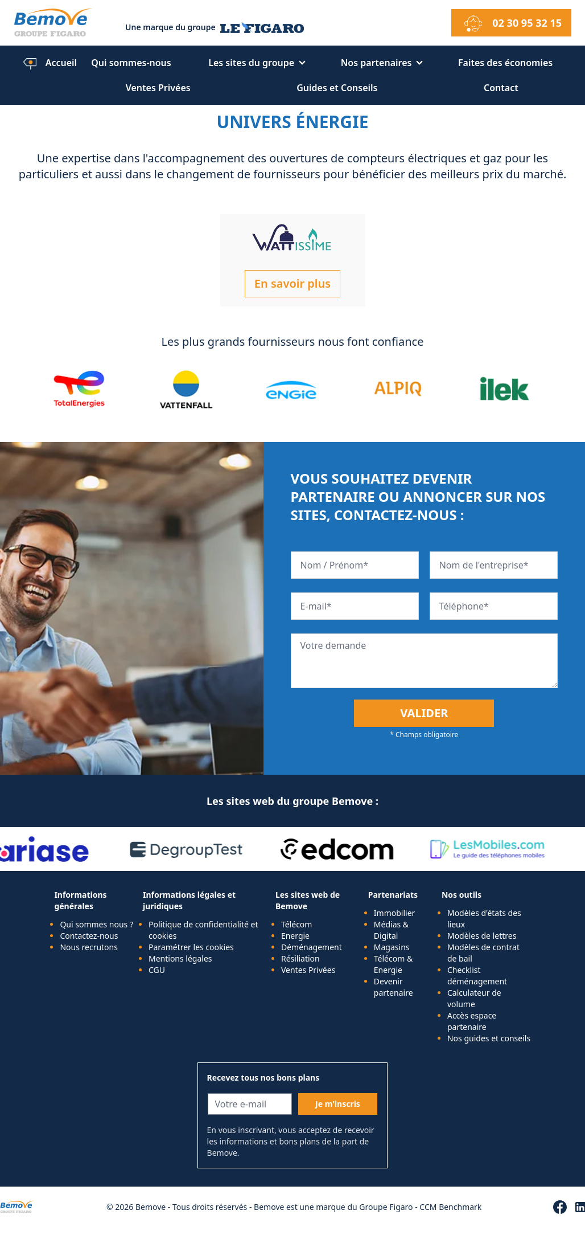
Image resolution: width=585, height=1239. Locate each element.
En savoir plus (292, 283)
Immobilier (394, 912)
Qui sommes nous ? (96, 924)
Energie (295, 935)
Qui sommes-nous (131, 62)
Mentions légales (180, 958)
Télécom (296, 924)
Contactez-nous (89, 935)
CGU (157, 969)
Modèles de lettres (481, 935)
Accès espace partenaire (471, 1021)
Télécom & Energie (393, 964)
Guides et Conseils (336, 87)
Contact (501, 87)
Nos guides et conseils (488, 1038)
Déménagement (311, 947)
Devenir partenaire (393, 987)
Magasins (392, 947)
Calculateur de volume (474, 998)
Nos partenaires (376, 62)
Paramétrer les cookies (191, 947)
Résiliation (300, 958)
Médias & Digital (391, 930)
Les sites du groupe (251, 62)
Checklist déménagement (477, 975)
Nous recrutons (89, 947)
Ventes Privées (158, 87)
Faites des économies (505, 62)
